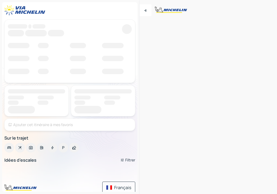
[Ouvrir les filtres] (127, 160)
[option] (9, 148)
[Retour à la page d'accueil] (26, 10)
